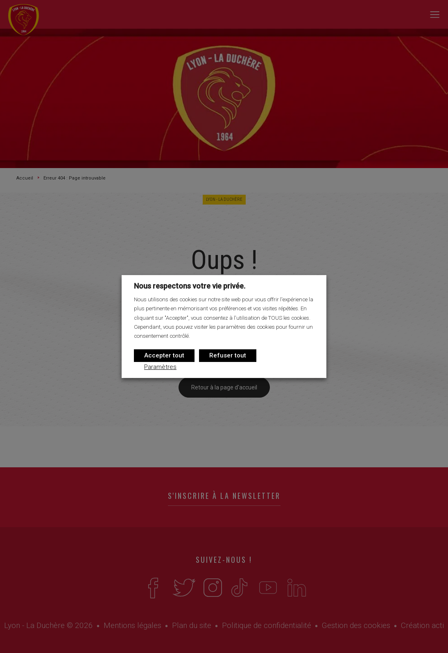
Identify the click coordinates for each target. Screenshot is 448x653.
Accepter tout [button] (164, 355)
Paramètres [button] (160, 367)
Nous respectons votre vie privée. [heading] (189, 286)
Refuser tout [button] (227, 355)
